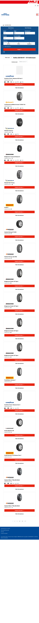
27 (25, 521)
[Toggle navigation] (37, 14)
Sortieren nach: (15, 61)
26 (22, 521)
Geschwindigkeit (17, 36)
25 (19, 521)
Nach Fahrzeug (28, 27)
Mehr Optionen (7, 46)
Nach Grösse (11, 27)
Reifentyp (5, 41)
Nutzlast (5, 36)
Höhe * (15, 31)
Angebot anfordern (19, 84)
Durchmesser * (28, 31)
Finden (19, 49)
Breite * (4, 31)
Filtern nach (8, 57)
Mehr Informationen (19, 87)
